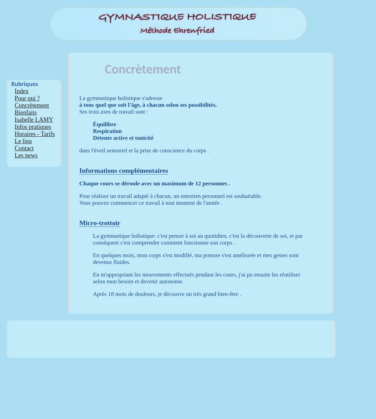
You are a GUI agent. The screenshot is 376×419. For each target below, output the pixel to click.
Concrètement (32, 105)
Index (22, 91)
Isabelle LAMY (34, 119)
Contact (24, 148)
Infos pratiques (33, 126)
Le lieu (23, 141)
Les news (26, 155)
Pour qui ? (27, 98)
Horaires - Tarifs (35, 134)
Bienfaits (26, 112)
